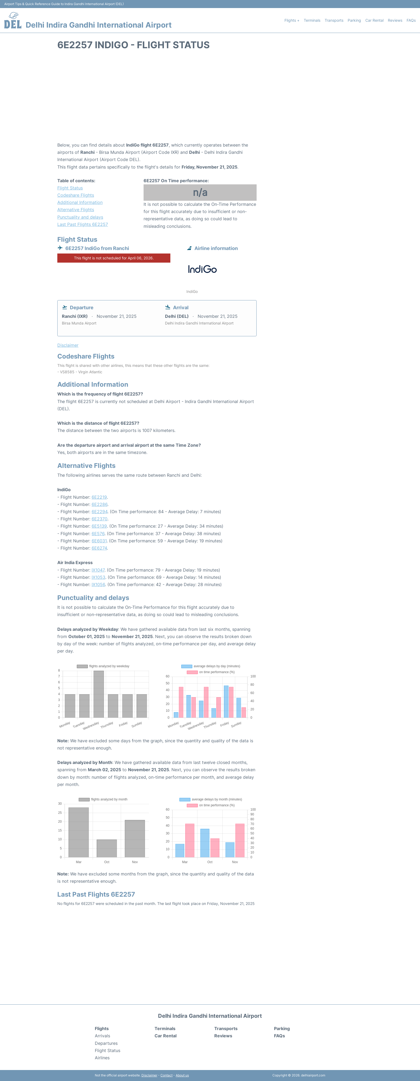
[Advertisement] (210, 98)
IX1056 (98, 584)
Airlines (102, 1057)
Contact (166, 1075)
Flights (102, 1028)
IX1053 (98, 577)
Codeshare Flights (75, 195)
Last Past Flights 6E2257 (82, 224)
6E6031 (99, 540)
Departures (106, 1043)
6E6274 (99, 548)
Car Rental (374, 20)
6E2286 (99, 504)
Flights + (291, 20)
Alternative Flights (75, 209)
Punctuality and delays (80, 217)
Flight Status (70, 188)
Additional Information (80, 202)
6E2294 (99, 511)
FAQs (411, 20)
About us (182, 1075)
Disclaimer (149, 1075)
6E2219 (99, 497)
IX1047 (98, 570)
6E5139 (99, 526)
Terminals (312, 20)
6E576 (98, 533)
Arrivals (102, 1035)
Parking (354, 20)
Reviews (395, 20)
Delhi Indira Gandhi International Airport (99, 25)
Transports (334, 20)
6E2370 (99, 518)
